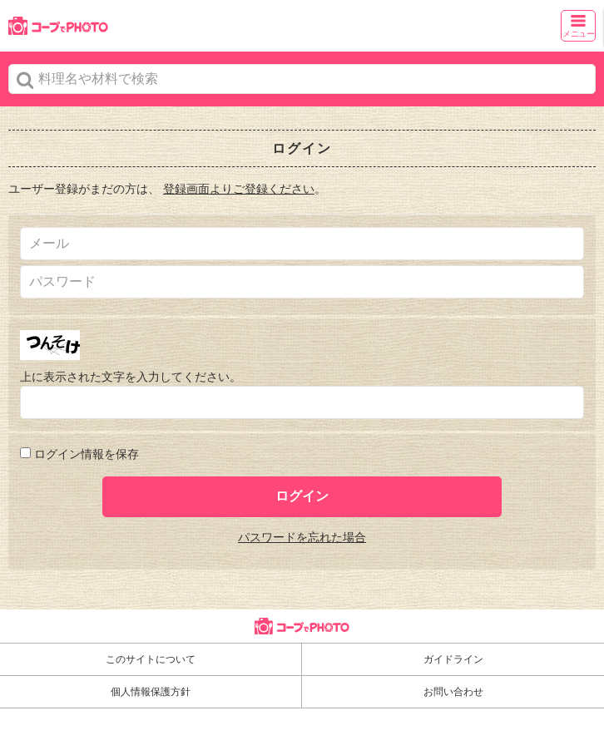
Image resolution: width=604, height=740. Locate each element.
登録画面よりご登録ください (238, 188)
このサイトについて (151, 659)
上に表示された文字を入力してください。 (130, 376)
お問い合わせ (453, 692)
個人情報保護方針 (151, 692)
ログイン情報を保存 (86, 454)
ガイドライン (453, 659)
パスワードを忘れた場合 (302, 537)
